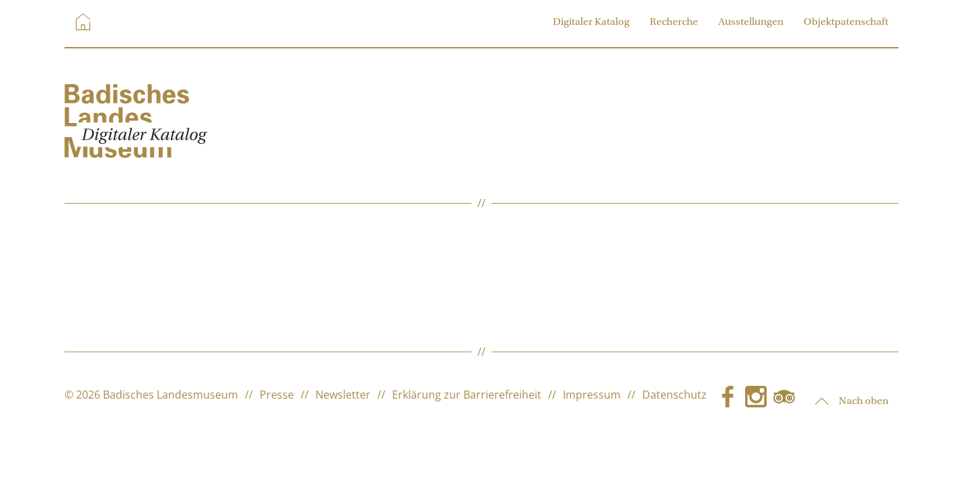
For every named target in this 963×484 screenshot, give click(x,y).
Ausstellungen (750, 22)
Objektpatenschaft (846, 22)
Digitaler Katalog (591, 22)
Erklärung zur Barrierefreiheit (466, 394)
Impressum (592, 394)
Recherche (674, 22)
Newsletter (343, 394)
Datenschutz (674, 394)
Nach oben (851, 401)
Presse (277, 394)
